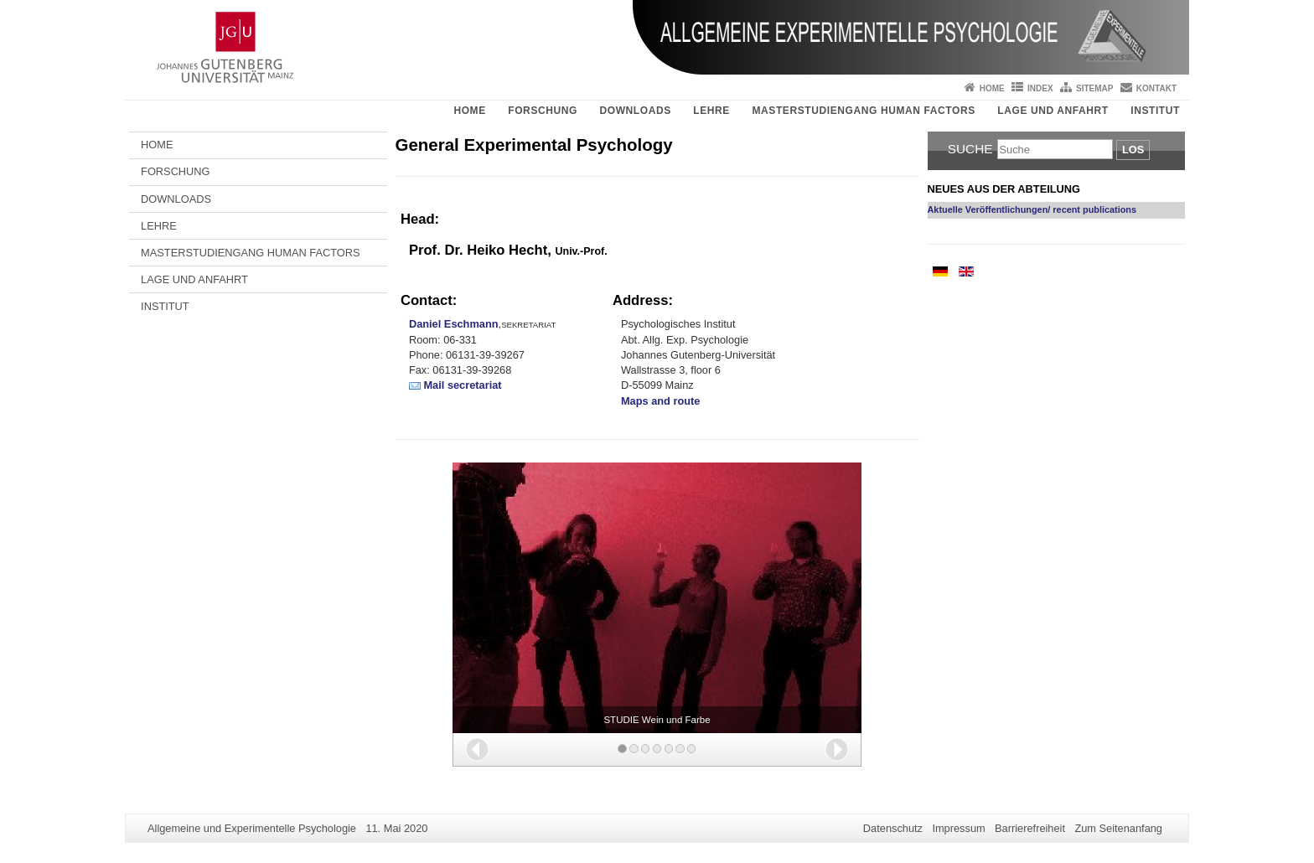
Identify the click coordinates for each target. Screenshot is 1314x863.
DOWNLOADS (634, 110)
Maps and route (661, 401)
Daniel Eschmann (454, 324)
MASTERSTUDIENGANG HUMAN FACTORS (863, 110)
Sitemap (1094, 88)
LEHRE (711, 110)
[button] (477, 749)
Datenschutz (893, 828)
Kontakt (1156, 88)
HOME (469, 110)
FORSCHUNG (542, 110)
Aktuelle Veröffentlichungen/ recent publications (1032, 209)
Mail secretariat (461, 385)
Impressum (958, 828)
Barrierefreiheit (1030, 828)
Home (992, 88)
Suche (970, 149)
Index (1040, 88)
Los (1133, 149)
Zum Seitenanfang (1118, 828)
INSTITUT (1155, 110)
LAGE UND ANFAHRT (1052, 110)
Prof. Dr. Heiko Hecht (478, 250)
